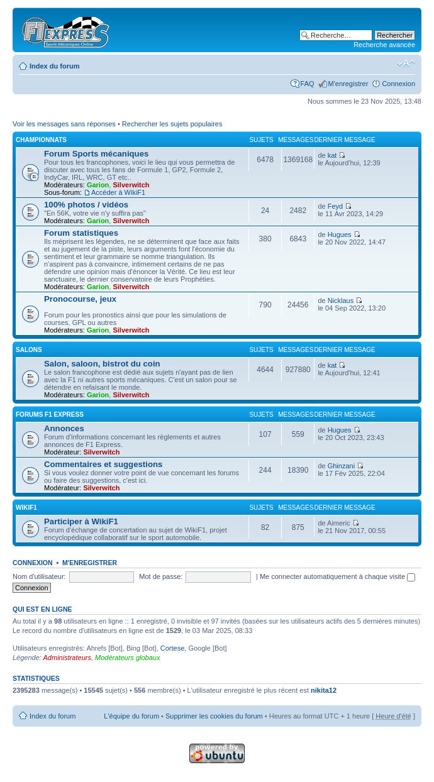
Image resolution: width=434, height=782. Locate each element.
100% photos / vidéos (86, 204)
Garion (98, 185)
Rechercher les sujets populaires (172, 124)
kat (332, 155)
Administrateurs (67, 657)
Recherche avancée (384, 44)
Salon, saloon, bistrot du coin (102, 363)
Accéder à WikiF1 (118, 192)
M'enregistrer (348, 83)
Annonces (64, 428)
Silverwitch (131, 185)
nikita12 (324, 690)
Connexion (398, 83)
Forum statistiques (81, 233)
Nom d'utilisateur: (39, 576)
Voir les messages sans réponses (64, 124)
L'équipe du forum (131, 716)
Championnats (41, 139)
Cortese (172, 648)
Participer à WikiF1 (81, 521)
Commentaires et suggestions (103, 464)
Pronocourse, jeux (80, 299)
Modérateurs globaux (127, 657)
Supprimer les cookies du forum (214, 716)
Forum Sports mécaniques (96, 153)
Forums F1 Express (50, 414)
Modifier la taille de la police (406, 63)
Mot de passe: (160, 576)
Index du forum (54, 66)
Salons (29, 349)
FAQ (307, 83)
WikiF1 (26, 507)
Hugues (340, 234)
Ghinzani (341, 466)
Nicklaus (341, 300)
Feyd (335, 206)
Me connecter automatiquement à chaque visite (337, 576)
